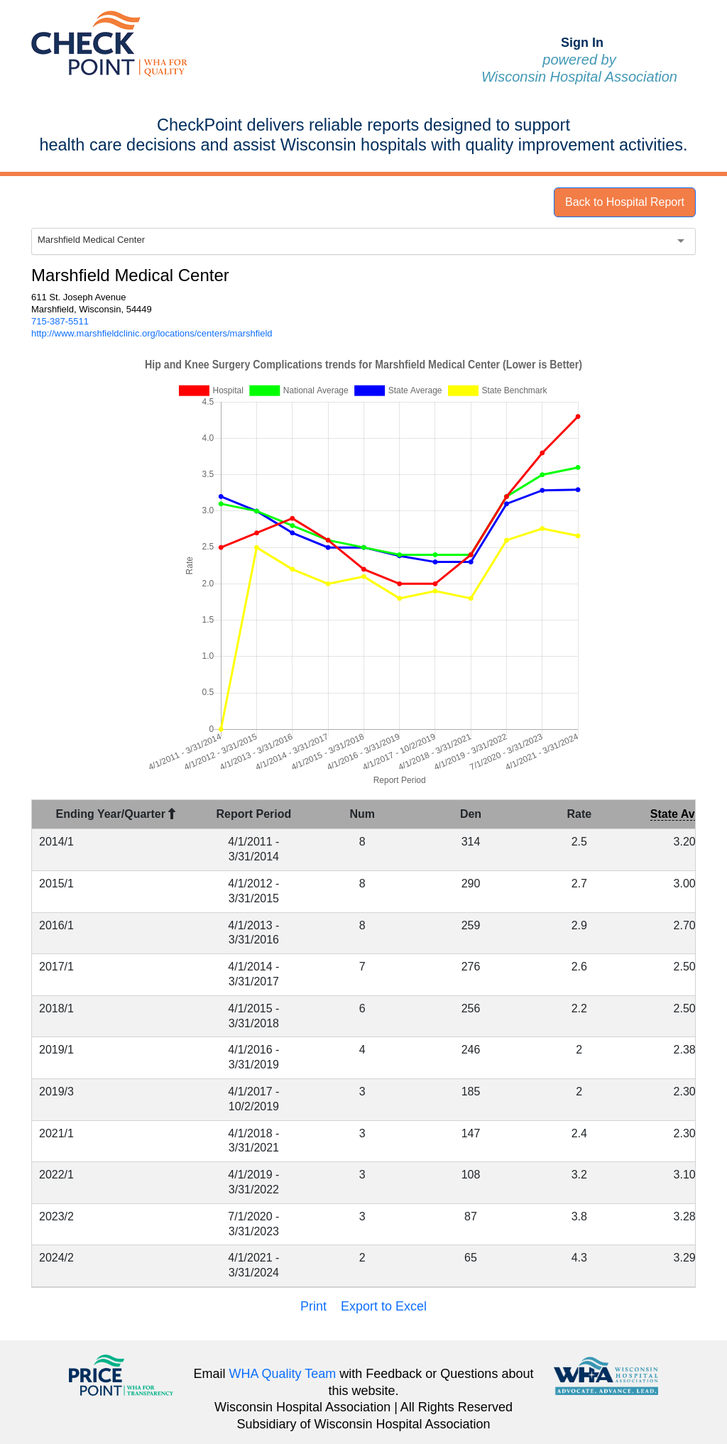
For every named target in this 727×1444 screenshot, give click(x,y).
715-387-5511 (60, 321)
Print (313, 1306)
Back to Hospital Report (624, 202)
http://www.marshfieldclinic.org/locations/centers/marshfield (152, 333)
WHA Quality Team (283, 1374)
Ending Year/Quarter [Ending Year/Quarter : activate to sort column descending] (116, 814)
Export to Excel (384, 1306)
